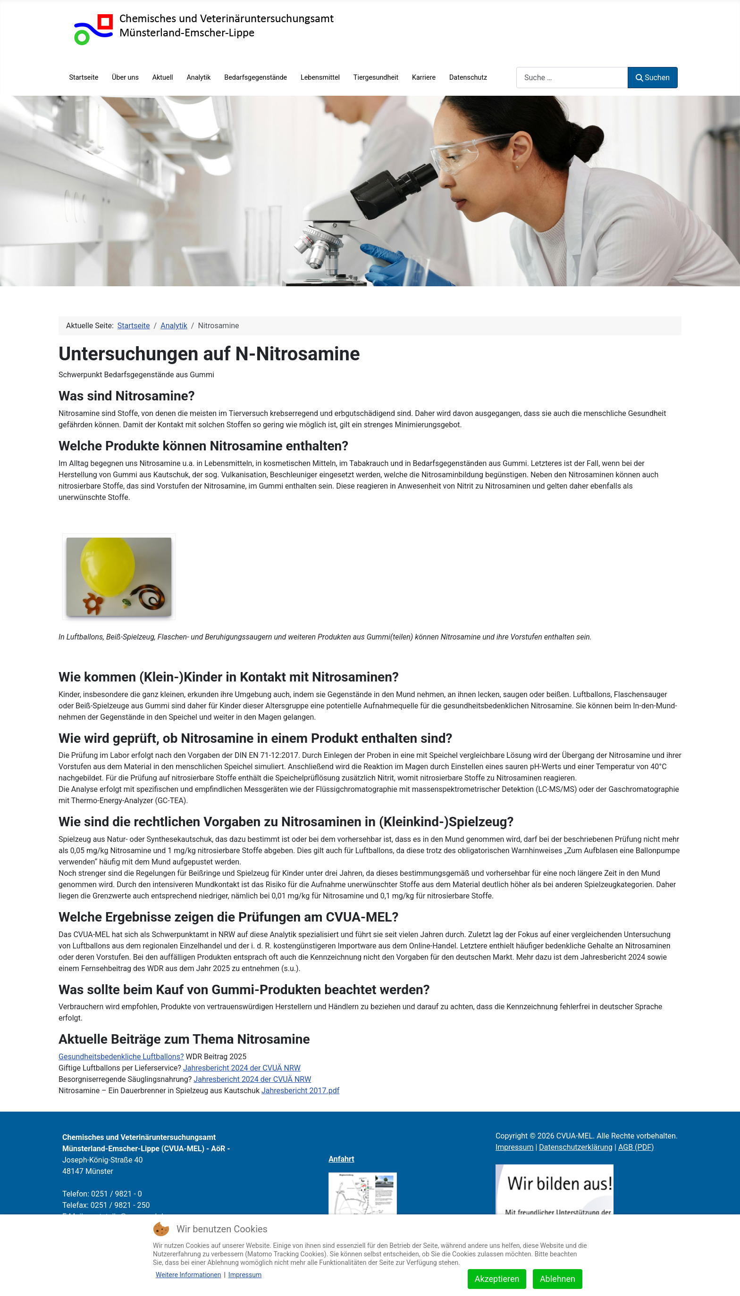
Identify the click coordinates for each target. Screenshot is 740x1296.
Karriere (424, 78)
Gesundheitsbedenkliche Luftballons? (121, 1056)
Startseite (83, 78)
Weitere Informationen (188, 1275)
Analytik (198, 78)
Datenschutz (468, 78)
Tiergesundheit (375, 78)
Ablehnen (557, 1279)
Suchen (653, 77)
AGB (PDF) (636, 1147)
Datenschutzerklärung (576, 1147)
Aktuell (162, 78)
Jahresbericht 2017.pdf (300, 1090)
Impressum (515, 1147)
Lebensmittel (320, 78)
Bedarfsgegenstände (255, 78)
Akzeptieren (497, 1279)
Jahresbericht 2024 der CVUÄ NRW (242, 1067)
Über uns (125, 78)
